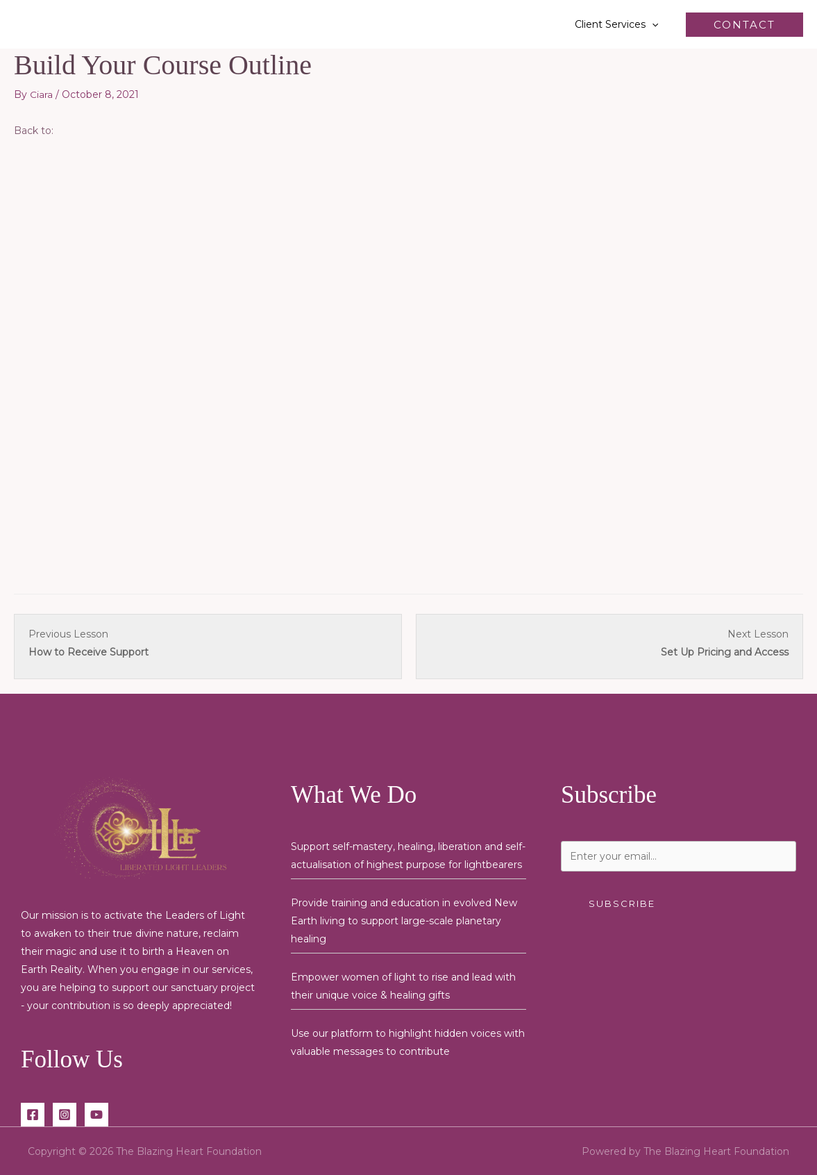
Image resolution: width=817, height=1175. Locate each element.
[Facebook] (32, 1114)
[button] (656, 24)
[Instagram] (64, 1114)
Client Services (620, 24)
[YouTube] (96, 1114)
